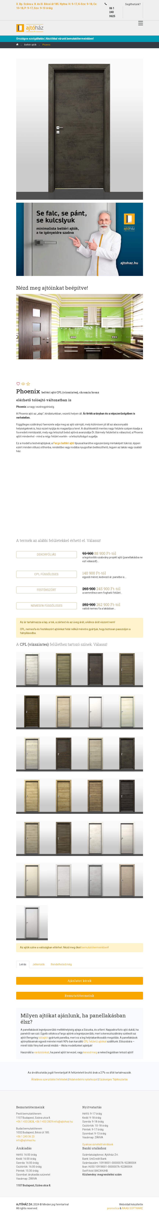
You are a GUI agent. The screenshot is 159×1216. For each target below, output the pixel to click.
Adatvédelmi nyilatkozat (83, 1079)
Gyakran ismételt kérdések (97, 1144)
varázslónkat (41, 1052)
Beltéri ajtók (30, 44)
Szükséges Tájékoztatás (113, 1079)
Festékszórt (46, 590)
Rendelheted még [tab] (61, 964)
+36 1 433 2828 (25, 1121)
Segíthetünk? (133, 4)
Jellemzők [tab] (39, 964)
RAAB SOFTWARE (132, 1208)
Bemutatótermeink (79, 996)
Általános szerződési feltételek (49, 1079)
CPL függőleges (46, 574)
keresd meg (90, 1052)
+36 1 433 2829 (44, 1121)
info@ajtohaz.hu (63, 1121)
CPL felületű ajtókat (95, 1041)
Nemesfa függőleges (46, 605)
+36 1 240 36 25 (25, 1136)
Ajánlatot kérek (79, 981)
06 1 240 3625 (112, 12)
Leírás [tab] (22, 964)
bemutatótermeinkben (94, 947)
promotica (113, 1208)
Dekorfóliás (46, 554)
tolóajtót (43, 1037)
